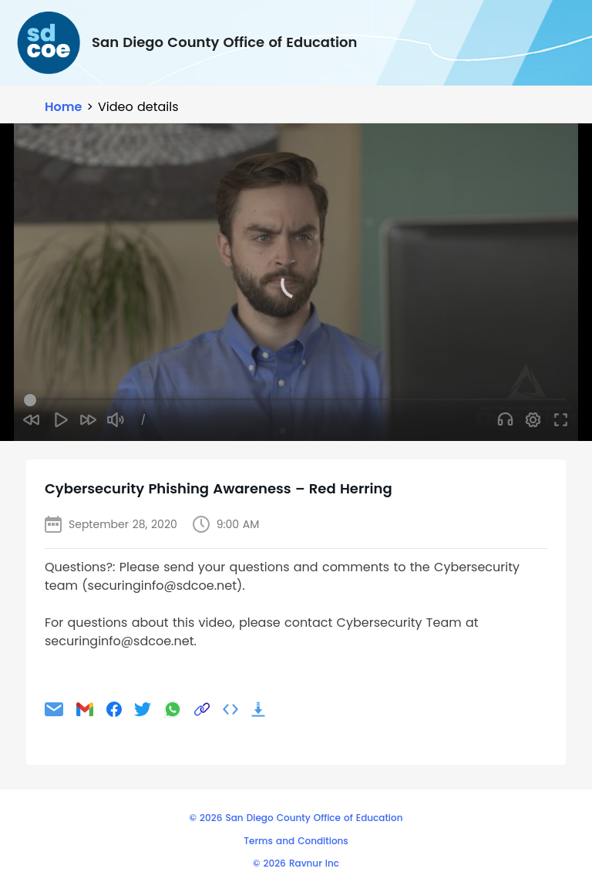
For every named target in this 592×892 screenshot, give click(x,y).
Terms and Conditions (296, 840)
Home (63, 107)
